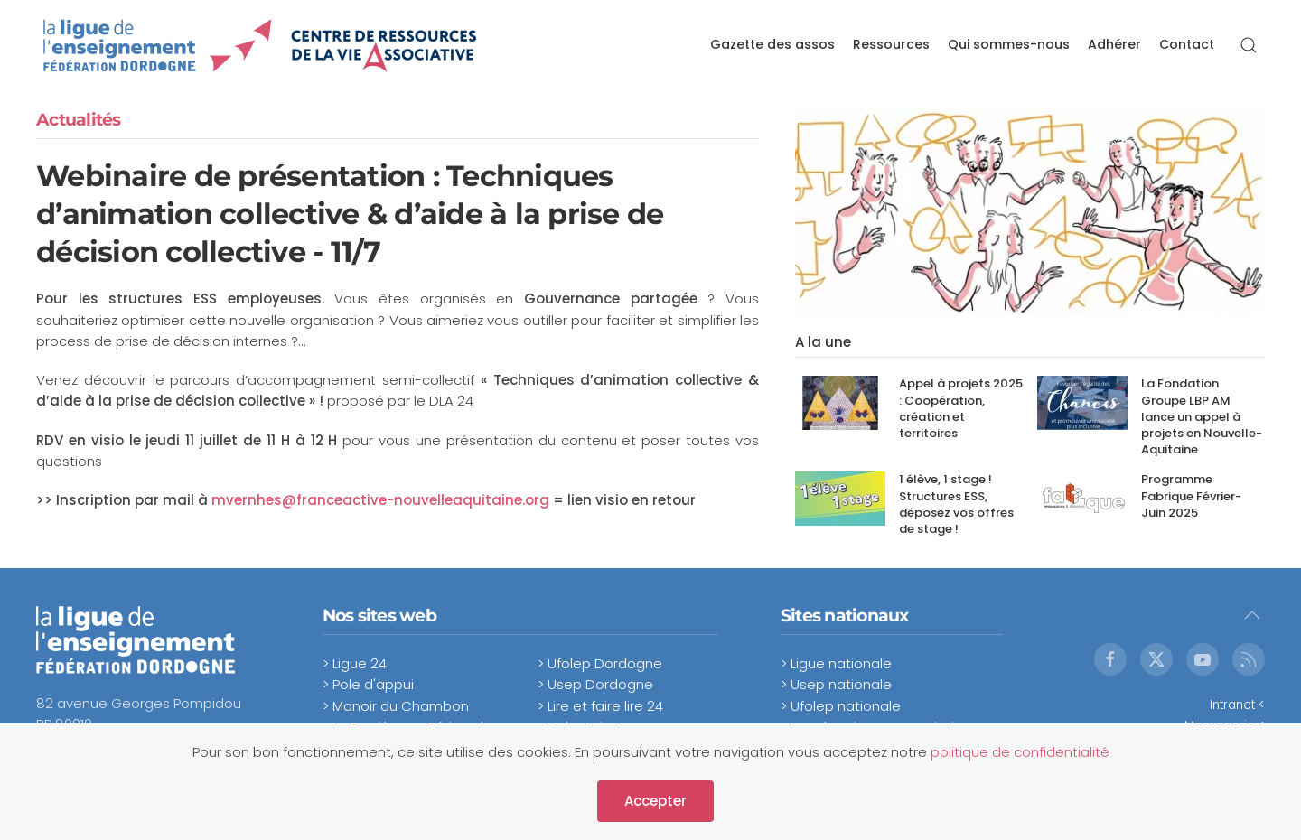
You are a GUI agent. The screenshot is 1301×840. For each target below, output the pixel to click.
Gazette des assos (772, 44)
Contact (1186, 44)
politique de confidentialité (1020, 751)
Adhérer (1114, 44)
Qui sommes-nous (1009, 44)
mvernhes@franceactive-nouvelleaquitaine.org (380, 499)
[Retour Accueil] (260, 45)
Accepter (655, 800)
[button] (1248, 45)
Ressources (891, 44)
